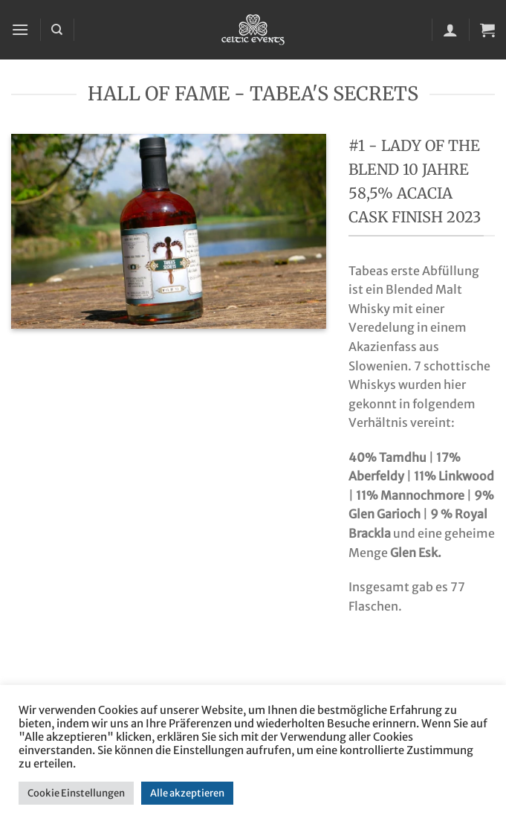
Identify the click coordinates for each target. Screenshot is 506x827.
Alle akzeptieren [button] (187, 793)
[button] (20, 29)
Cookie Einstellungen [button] (76, 793)
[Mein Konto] (450, 29)
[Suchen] (56, 30)
